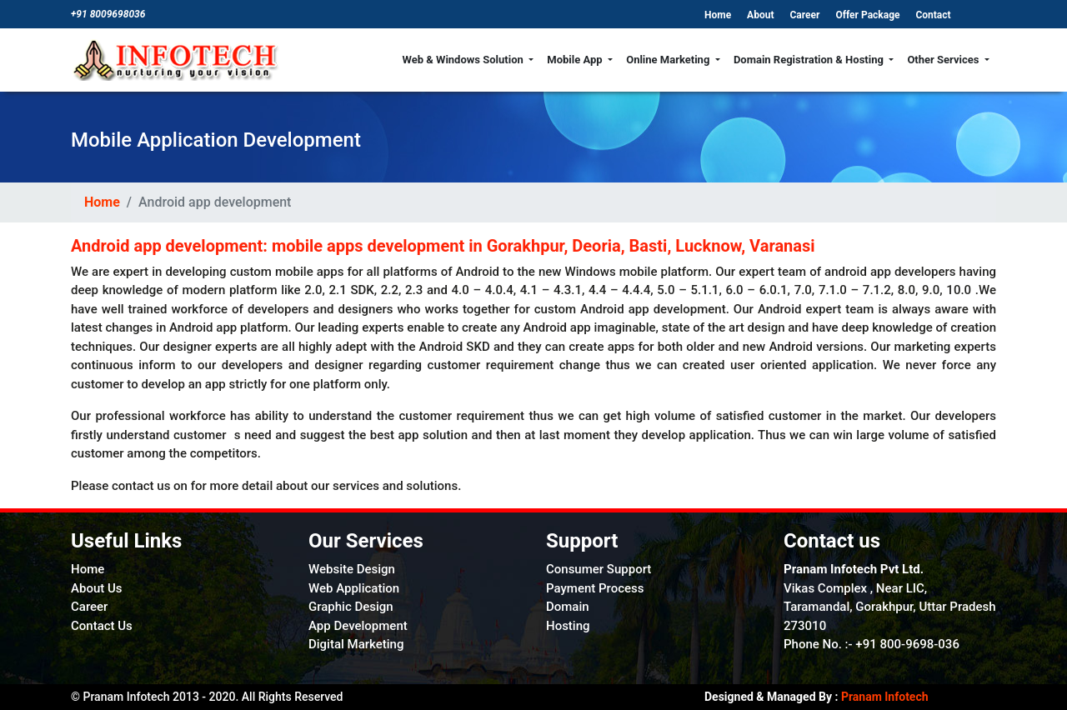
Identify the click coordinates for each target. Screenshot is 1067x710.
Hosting (568, 625)
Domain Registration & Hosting (810, 59)
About (761, 15)
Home (719, 15)
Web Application (353, 588)
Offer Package (868, 15)
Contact (932, 15)
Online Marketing (669, 59)
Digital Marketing (355, 644)
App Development (358, 625)
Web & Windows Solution (464, 59)
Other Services (944, 59)
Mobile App (576, 59)
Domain (567, 606)
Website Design (351, 569)
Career (805, 15)
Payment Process (595, 588)
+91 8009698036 (108, 14)
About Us (97, 588)
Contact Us (102, 625)
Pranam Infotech (883, 696)
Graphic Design (350, 606)
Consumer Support (598, 569)
